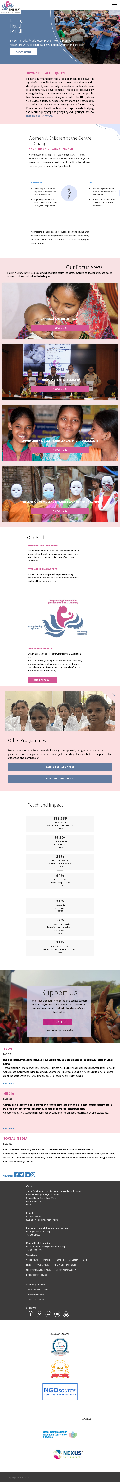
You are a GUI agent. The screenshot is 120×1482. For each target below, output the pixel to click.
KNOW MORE (23, 51)
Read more (8, 1083)
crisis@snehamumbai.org (38, 1231)
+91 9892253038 (33, 1216)
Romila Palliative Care (60, 767)
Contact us (49, 1030)
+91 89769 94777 (34, 1249)
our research (42, 680)
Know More (60, 327)
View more (8, 1175)
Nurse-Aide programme (60, 778)
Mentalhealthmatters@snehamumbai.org (45, 1246)
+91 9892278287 (33, 1234)
